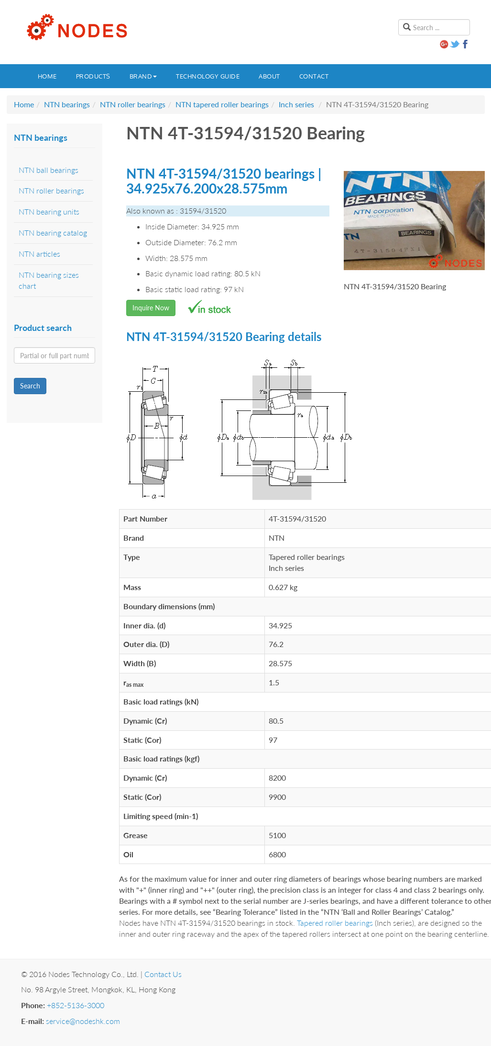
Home (47, 76)
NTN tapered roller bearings (222, 104)
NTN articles (39, 253)
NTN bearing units (49, 211)
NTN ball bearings (48, 169)
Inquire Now (150, 308)
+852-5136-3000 (75, 1005)
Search (30, 386)
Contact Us (163, 973)
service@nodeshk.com (83, 1020)
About (269, 76)
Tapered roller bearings (335, 922)
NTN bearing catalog (53, 232)
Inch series (296, 104)
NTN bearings (67, 104)
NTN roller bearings (132, 104)
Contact (314, 76)
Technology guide (208, 76)
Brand (143, 76)
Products (93, 76)
